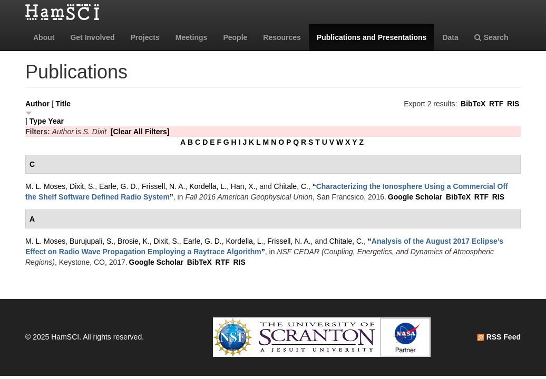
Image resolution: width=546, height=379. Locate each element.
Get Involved (92, 37)
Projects (144, 37)
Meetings (191, 37)
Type (38, 121)
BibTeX (473, 103)
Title (63, 103)
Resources (282, 37)
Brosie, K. (134, 241)
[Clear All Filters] (140, 131)
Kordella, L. (208, 186)
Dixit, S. (82, 186)
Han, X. (243, 186)
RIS (513, 103)
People (235, 37)
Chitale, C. (291, 186)
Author (37, 103)
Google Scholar (415, 197)
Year (56, 121)
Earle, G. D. (118, 186)
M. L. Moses (45, 186)
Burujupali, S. (91, 241)
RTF (496, 103)
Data (450, 37)
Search (491, 37)
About (43, 37)
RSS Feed (499, 337)
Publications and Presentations (372, 37)
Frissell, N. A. (163, 186)
